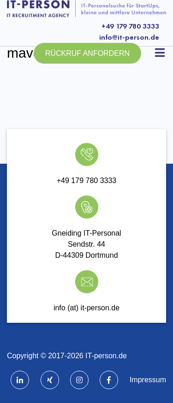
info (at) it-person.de (86, 308)
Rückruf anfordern (87, 53)
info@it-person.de (129, 37)
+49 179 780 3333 (130, 26)
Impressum (148, 380)
